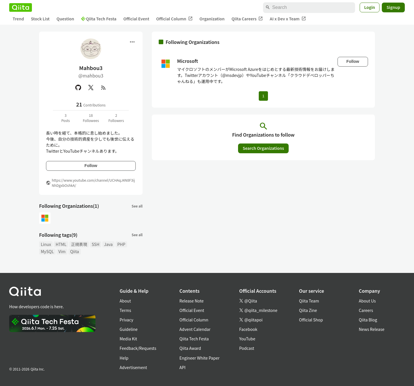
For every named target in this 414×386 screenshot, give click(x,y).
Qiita (74, 251)
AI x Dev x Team (288, 19)
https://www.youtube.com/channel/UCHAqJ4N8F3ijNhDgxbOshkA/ (93, 183)
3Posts (65, 118)
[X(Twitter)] (91, 87)
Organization (212, 19)
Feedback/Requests (138, 348)
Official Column (174, 19)
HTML (60, 244)
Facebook (248, 329)
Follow (91, 165)
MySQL (47, 251)
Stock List (40, 19)
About (125, 301)
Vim (62, 251)
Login (369, 7)
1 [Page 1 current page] (263, 96)
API (182, 367)
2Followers (116, 118)
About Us (367, 301)
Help (124, 358)
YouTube (247, 339)
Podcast (246, 348)
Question (65, 19)
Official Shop (311, 320)
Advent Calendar (194, 329)
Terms (125, 310)
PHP (121, 244)
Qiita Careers (247, 19)
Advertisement (133, 367)
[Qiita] (20, 7)
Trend (18, 19)
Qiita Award (190, 348)
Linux (46, 244)
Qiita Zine (308, 310)
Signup (393, 7)
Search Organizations (263, 148)
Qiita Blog (368, 320)
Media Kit (128, 339)
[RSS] (103, 87)
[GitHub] (78, 87)
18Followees (91, 118)
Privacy (126, 320)
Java (108, 244)
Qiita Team (309, 301)
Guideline (129, 329)
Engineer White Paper (199, 358)
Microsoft (187, 60)
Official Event (136, 19)
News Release (371, 329)
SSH (95, 244)
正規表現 (79, 244)
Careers (366, 310)
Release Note (191, 301)
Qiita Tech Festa (98, 19)
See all (137, 205)
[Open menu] (132, 42)
